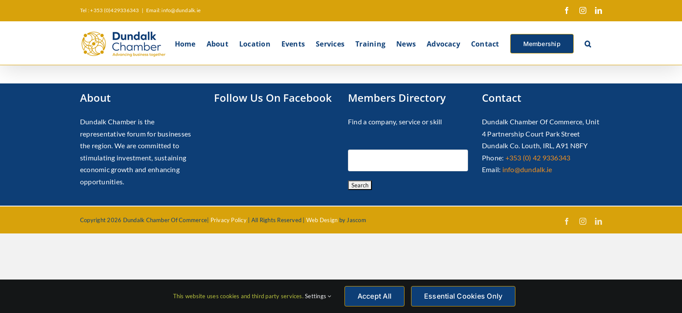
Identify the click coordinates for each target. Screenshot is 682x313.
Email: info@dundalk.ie (173, 10)
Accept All (374, 296)
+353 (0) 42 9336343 (538, 157)
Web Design (322, 219)
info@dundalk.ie (527, 169)
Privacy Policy (229, 219)
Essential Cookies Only (463, 296)
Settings (318, 296)
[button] (598, 43)
